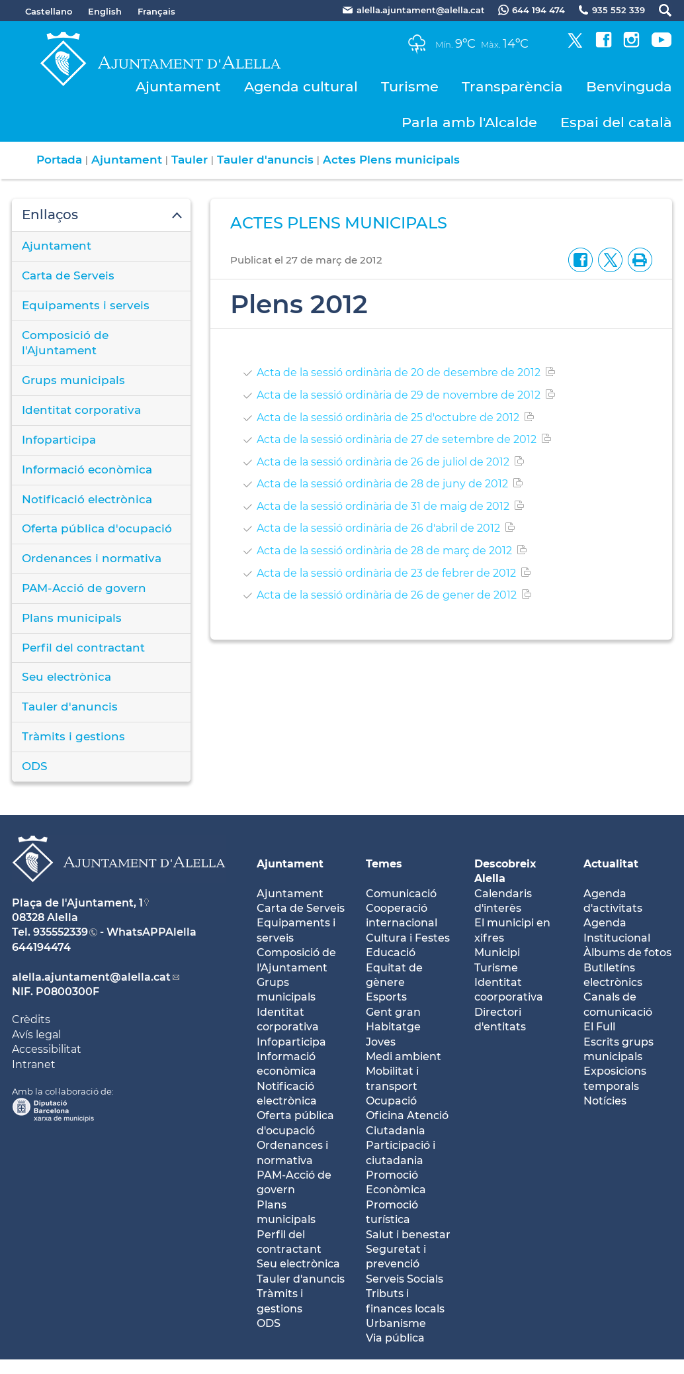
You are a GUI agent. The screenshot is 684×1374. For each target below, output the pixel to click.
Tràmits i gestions (73, 736)
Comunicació (401, 893)
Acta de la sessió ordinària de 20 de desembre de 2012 (398, 372)
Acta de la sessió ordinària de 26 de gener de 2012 (387, 595)
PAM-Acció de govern (84, 588)
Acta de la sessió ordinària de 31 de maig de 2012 (383, 506)
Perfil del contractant (83, 647)
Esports (386, 997)
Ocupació (391, 1101)
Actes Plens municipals (391, 159)
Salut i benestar (408, 1234)
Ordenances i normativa (91, 558)
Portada (59, 159)
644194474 (41, 947)
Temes (384, 864)
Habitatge (393, 1026)
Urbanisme (396, 1323)
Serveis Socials (404, 1279)
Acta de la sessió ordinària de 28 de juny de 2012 (382, 483)
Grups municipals (73, 380)
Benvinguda (629, 86)
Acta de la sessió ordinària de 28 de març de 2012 (384, 550)
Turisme (410, 86)
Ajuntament (178, 86)
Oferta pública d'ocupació (97, 528)
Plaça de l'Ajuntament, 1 (77, 903)
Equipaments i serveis (86, 305)
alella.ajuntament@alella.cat (91, 977)
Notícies (604, 1101)
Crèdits (31, 1019)
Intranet (34, 1064)
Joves (381, 1042)
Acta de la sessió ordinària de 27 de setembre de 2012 (396, 439)
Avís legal (36, 1034)
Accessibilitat (46, 1049)
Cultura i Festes (408, 938)
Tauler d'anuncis (265, 159)
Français (156, 11)
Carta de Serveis (68, 275)
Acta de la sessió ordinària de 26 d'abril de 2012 (378, 528)
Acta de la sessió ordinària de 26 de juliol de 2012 (383, 462)
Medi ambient (403, 1056)
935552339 (60, 932)
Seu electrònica (66, 676)
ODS (35, 766)
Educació (390, 952)
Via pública (395, 1338)
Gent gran (393, 1012)
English (105, 11)
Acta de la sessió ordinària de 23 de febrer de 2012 (386, 573)
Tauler (189, 159)
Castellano (48, 11)
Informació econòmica (87, 469)
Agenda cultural (301, 86)
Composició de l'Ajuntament (65, 343)
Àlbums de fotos (627, 952)
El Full (599, 1026)
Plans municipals (72, 617)
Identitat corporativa (81, 410)
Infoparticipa (59, 439)
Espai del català (616, 122)
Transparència (512, 86)
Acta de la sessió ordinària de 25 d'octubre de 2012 (388, 417)
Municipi (497, 952)
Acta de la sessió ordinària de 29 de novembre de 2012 (398, 395)
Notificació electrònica (87, 499)
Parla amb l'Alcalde (469, 122)
